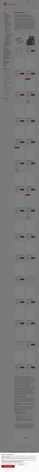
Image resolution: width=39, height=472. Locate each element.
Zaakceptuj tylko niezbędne (8, 464)
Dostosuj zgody (21, 464)
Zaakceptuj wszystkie (8, 466)
